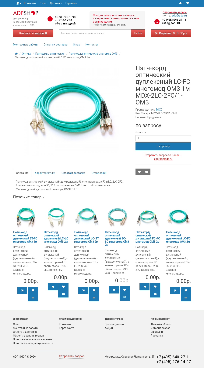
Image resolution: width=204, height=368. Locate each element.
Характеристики (45, 172)
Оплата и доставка (55, 44)
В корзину (163, 146)
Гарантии (71, 3)
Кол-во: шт (141, 132)
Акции (109, 328)
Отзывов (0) (99, 172)
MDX (159, 109)
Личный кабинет (161, 324)
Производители (114, 324)
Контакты (30, 3)
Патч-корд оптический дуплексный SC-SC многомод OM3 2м (117, 238)
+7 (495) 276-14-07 (174, 361)
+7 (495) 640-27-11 (174, 19)
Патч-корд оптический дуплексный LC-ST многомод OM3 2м (86, 237)
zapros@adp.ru (163, 158)
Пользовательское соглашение (32, 339)
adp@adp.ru (179, 15)
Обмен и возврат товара (28, 335)
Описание (22, 172)
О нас (43, 3)
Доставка (56, 3)
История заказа (160, 328)
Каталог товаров (33, 33)
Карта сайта (66, 328)
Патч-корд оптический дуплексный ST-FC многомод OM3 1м (25, 237)
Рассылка (157, 335)
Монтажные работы (25, 44)
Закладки (157, 331)
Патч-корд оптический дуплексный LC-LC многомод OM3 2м (56, 237)
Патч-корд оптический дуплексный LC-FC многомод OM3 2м (178, 237)
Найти (138, 33)
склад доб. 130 (171, 23)
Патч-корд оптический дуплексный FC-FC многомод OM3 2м (147, 237)
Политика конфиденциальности (33, 343)
